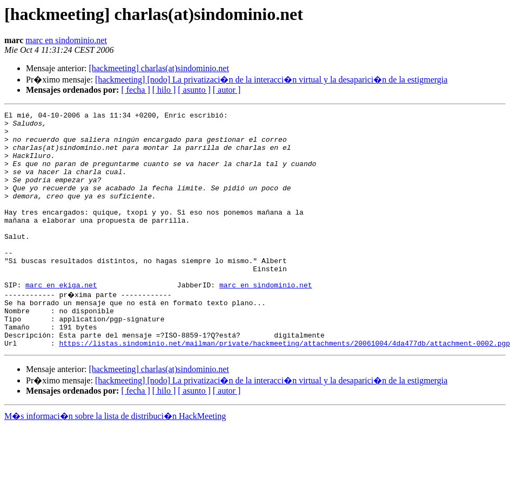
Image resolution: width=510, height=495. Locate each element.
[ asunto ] (194, 89)
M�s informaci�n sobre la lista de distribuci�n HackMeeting (115, 461)
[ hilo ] (164, 89)
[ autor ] (227, 89)
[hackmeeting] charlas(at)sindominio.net (159, 68)
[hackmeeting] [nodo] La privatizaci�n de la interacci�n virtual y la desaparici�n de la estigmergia (271, 79)
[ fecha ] (135, 89)
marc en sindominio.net (66, 40)
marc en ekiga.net (61, 320)
